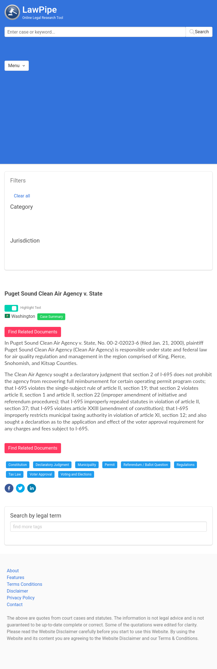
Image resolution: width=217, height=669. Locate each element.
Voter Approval (41, 474)
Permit (110, 465)
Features (15, 577)
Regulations (185, 465)
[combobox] (108, 32)
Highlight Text (30, 308)
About (13, 570)
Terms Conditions (24, 584)
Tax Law (14, 474)
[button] (9, 488)
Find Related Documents (32, 331)
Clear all (22, 196)
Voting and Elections (76, 474)
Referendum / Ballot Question (145, 465)
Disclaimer (17, 591)
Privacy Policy (21, 597)
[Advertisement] (108, 117)
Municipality (87, 465)
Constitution (17, 465)
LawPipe (39, 9)
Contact (15, 604)
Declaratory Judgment (52, 465)
